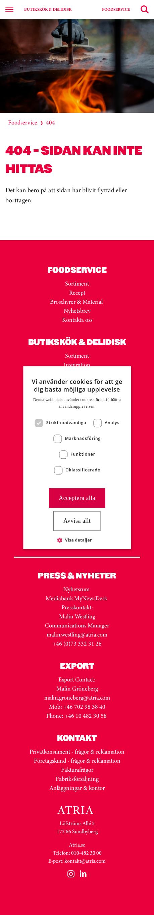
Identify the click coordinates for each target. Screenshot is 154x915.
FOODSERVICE (116, 9)
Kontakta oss (77, 319)
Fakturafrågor (77, 769)
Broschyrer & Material (77, 301)
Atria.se (77, 845)
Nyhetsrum (76, 589)
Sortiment (77, 283)
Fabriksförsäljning (77, 778)
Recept (77, 292)
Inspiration (77, 364)
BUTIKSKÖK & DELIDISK (47, 9)
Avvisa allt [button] (77, 521)
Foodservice (22, 122)
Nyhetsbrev (77, 310)
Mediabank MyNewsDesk (77, 598)
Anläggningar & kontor (77, 787)
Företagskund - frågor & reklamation (77, 760)
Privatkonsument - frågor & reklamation (77, 751)
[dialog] (77, 457)
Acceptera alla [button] (77, 498)
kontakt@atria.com (85, 861)
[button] (77, 540)
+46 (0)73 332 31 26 (77, 643)
